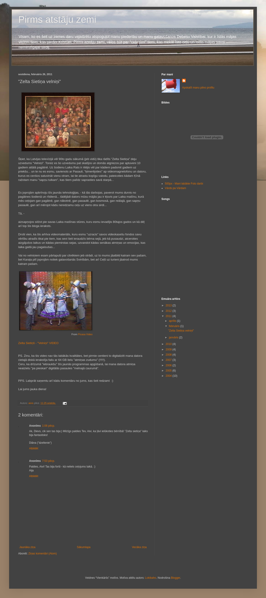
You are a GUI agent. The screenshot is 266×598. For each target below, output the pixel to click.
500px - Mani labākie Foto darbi (184, 183)
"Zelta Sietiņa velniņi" (181, 330)
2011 (169, 316)
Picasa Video (85, 334)
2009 (169, 349)
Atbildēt (33, 448)
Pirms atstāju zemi (57, 19)
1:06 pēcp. (48, 425)
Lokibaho (150, 577)
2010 (169, 344)
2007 (169, 360)
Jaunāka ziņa (27, 547)
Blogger (175, 577)
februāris (174, 326)
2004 (169, 375)
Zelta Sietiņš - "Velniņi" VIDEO (38, 343)
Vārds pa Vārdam (175, 188)
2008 (169, 354)
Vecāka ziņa (139, 547)
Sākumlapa (83, 547)
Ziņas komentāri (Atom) (42, 553)
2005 (169, 370)
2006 (169, 365)
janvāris (174, 337)
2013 (169, 305)
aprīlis (173, 320)
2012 (169, 311)
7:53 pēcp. (48, 461)
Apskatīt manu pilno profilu (198, 87)
